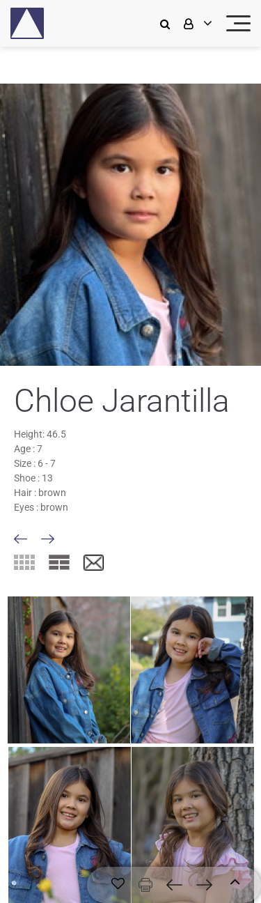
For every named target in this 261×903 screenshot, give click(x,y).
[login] (196, 23)
